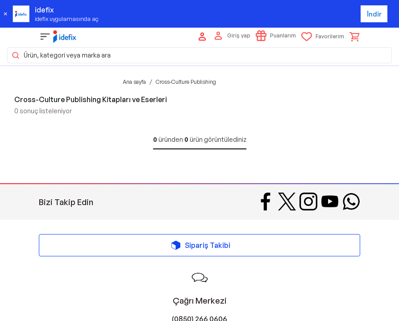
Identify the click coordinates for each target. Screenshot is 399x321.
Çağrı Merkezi (200, 300)
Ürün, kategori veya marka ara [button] (61, 55)
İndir (374, 14)
